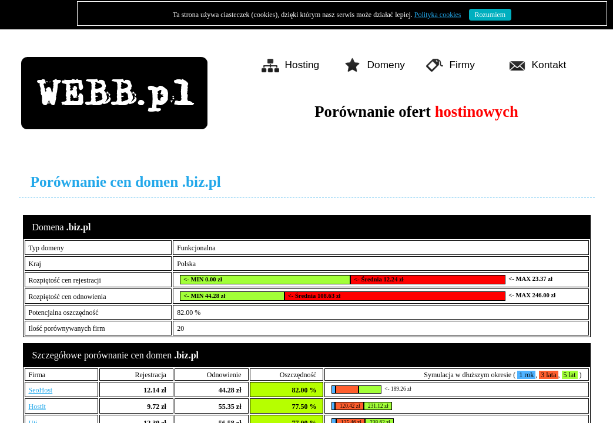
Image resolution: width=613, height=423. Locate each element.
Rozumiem (490, 15)
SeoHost (41, 390)
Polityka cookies (437, 15)
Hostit (37, 406)
